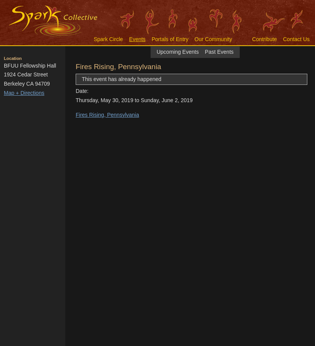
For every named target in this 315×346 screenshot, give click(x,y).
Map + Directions (24, 93)
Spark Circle (108, 39)
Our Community (213, 39)
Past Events (219, 52)
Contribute (264, 39)
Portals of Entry (170, 39)
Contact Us (296, 39)
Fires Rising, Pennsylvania (107, 115)
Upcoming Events (178, 52)
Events (137, 39)
